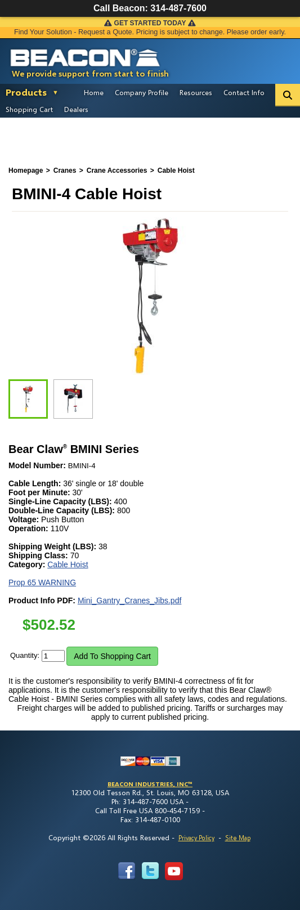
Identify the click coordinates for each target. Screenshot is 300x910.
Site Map (237, 837)
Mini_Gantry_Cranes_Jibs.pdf (129, 600)
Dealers (76, 109)
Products (26, 92)
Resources (196, 92)
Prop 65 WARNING (42, 582)
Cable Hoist (67, 564)
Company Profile (141, 92)
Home (94, 92)
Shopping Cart (29, 109)
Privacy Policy (196, 837)
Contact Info (244, 92)
